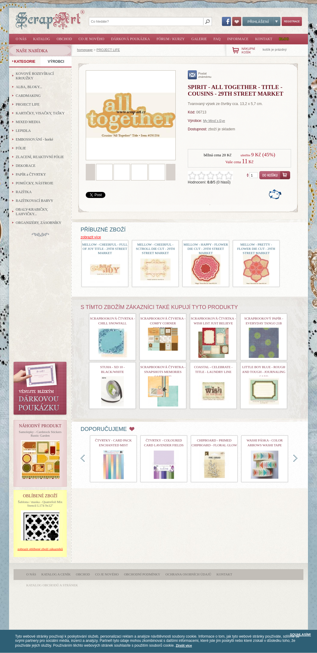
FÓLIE (21, 148)
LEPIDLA (23, 131)
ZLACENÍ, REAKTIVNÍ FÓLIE (40, 157)
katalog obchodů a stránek (52, 585)
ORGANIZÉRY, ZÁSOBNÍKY (38, 223)
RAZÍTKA (24, 192)
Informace (237, 39)
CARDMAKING (28, 96)
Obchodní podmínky (142, 574)
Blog (284, 39)
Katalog (41, 39)
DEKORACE (25, 166)
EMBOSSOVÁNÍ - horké (34, 139)
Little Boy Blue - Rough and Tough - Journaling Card (264, 371)
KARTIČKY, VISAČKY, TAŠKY (40, 113)
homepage (85, 50)
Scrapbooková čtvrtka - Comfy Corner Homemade (163, 323)
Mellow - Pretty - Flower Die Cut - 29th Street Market (256, 249)
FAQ (216, 39)
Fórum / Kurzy (170, 39)
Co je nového (91, 39)
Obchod (64, 39)
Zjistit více (184, 645)
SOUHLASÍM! (300, 634)
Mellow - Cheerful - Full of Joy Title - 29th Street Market (104, 249)
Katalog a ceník (56, 574)
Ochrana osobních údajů (188, 574)
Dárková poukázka (130, 39)
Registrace (292, 21)
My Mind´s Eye (214, 121)
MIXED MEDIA (28, 122)
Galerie (199, 39)
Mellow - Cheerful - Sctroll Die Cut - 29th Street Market (155, 249)
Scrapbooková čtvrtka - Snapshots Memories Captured (163, 371)
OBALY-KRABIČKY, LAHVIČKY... (32, 211)
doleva (83, 458)
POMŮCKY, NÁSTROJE (34, 183)
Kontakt (263, 39)
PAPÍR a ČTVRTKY (31, 174)
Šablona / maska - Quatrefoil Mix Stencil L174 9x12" (40, 503)
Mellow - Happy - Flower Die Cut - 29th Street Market (206, 249)
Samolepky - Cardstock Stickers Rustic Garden (40, 433)
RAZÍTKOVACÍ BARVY (34, 201)
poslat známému (200, 74)
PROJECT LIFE (108, 50)
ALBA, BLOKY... (29, 87)
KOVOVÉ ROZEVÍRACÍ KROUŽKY (35, 76)
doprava (295, 458)
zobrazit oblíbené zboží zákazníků (40, 549)
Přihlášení (261, 21)
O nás (21, 39)
